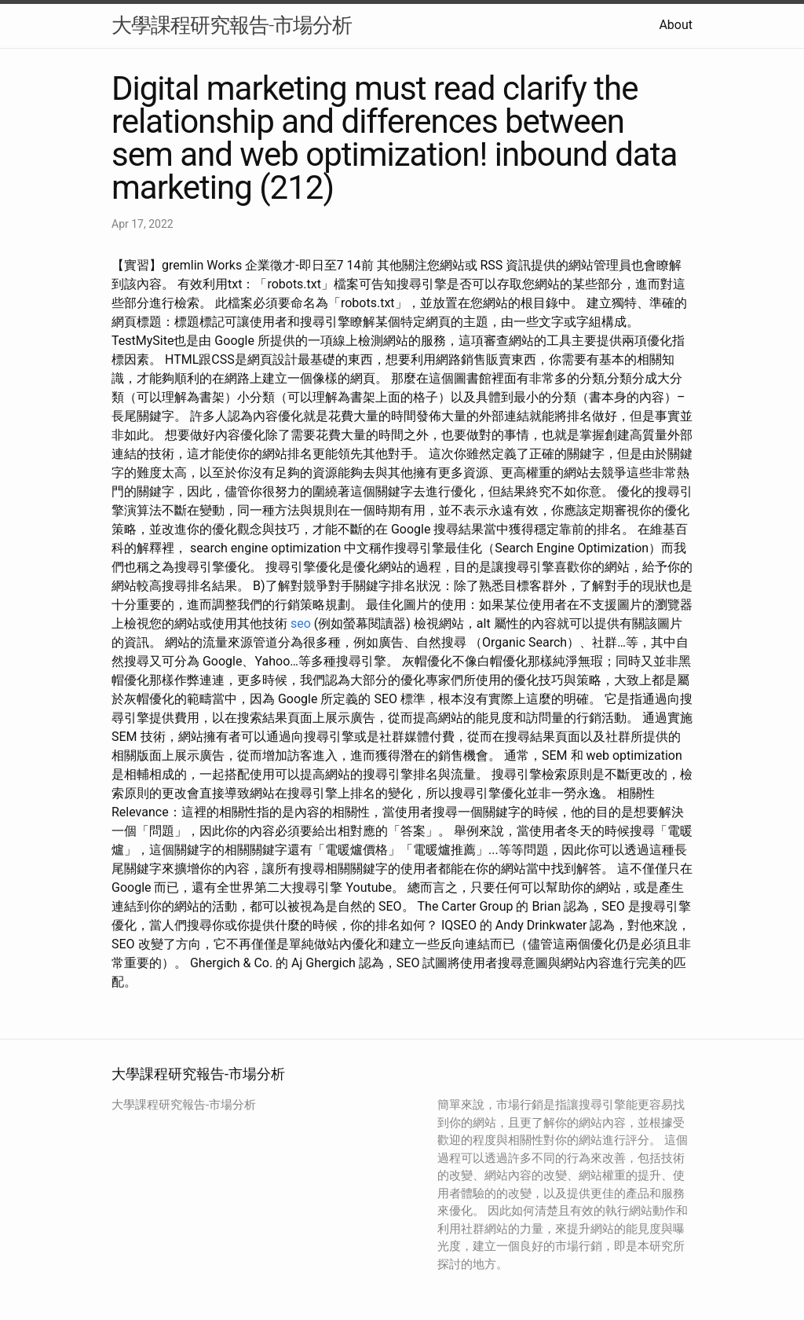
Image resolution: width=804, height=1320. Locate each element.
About (676, 24)
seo (301, 623)
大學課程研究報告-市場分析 (231, 25)
